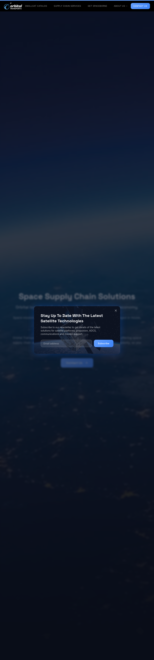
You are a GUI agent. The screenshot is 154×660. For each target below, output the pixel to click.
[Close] (115, 310)
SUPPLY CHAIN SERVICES (67, 6)
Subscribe (103, 343)
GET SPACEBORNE (97, 6)
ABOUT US (121, 6)
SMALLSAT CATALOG (36, 6)
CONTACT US (140, 6)
